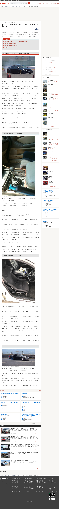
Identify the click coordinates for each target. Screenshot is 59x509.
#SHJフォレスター (50, 157)
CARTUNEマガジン (52, 481)
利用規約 (50, 486)
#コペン (54, 144)
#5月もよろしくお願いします (52, 98)
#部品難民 (49, 148)
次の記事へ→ (38, 390)
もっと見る (38, 468)
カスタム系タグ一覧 (39, 491)
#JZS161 (56, 118)
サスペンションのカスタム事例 (41, 482)
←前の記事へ (2, 390)
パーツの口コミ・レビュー (48, 3)
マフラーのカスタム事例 (40, 486)
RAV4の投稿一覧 (27, 480)
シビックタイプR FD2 (51, 132)
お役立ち (35, 433)
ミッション (11, 29)
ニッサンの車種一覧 (15, 481)
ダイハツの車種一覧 (15, 487)
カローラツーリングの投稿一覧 (29, 488)
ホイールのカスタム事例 (40, 480)
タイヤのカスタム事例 (39, 481)
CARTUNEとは (51, 480)
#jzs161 (49, 95)
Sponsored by (34, 423)
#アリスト (49, 81)
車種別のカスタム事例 (40, 3)
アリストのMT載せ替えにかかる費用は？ (13, 43)
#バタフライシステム (51, 118)
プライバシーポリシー (52, 487)
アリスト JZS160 (50, 80)
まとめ (6, 47)
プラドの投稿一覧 (27, 485)
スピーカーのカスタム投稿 (40, 488)
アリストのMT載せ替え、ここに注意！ (13, 45)
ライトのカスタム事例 (39, 485)
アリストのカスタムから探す (53, 126)
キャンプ (38, 457)
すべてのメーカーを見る (16, 491)
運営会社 (50, 488)
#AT (50, 158)
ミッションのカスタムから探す (53, 160)
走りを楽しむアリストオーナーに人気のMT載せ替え (16, 41)
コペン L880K (50, 142)
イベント (38, 433)
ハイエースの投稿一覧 (27, 486)
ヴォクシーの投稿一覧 (27, 487)
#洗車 (52, 81)
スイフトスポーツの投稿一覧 (28, 481)
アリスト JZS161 (50, 84)
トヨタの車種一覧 (15, 480)
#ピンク (49, 94)
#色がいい (52, 139)
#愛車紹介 (51, 107)
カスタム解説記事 (56, 3)
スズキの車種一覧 (15, 486)
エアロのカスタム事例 (39, 487)
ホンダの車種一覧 (15, 482)
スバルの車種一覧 (15, 485)
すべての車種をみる (27, 491)
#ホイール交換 (54, 110)
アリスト (4, 29)
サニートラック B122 (51, 151)
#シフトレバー (50, 143)
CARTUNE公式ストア (52, 482)
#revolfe (56, 94)
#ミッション (55, 143)
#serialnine (52, 94)
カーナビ (38, 449)
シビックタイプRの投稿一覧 (28, 482)
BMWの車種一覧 (15, 488)
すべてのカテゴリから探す (54, 186)
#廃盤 (52, 148)
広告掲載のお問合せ (52, 489)
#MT (52, 158)
